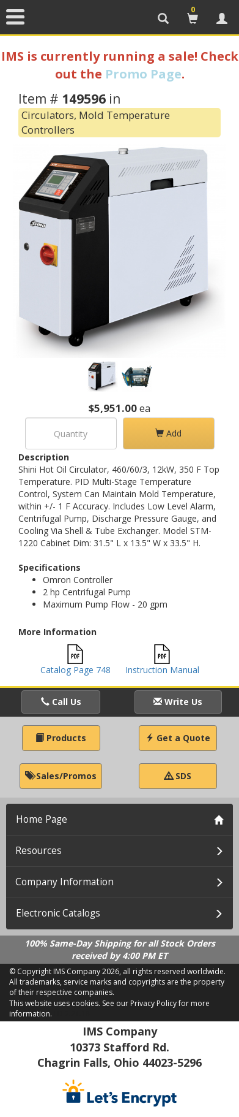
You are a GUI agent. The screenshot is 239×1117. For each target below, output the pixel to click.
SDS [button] (177, 776)
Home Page (41, 819)
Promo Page (143, 74)
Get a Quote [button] (177, 738)
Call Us (61, 701)
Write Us (177, 701)
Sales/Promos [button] (61, 776)
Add (168, 433)
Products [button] (60, 738)
